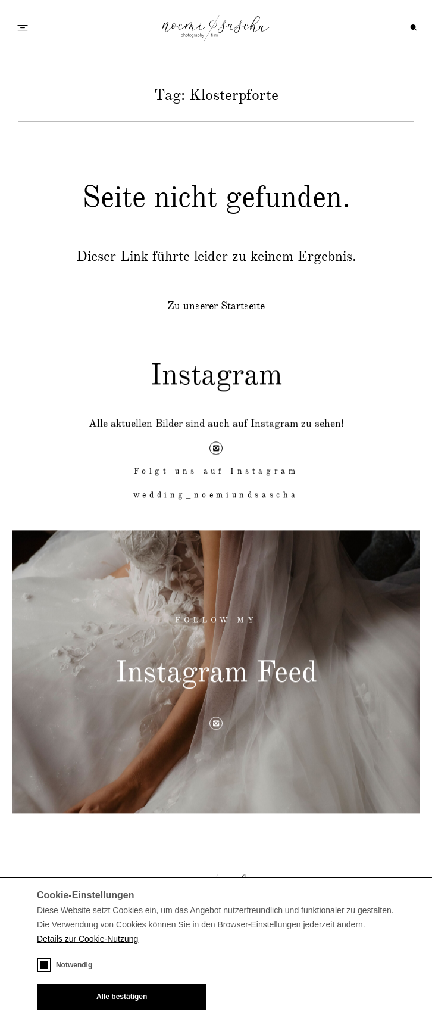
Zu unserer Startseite (216, 306)
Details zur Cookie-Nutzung (87, 939)
